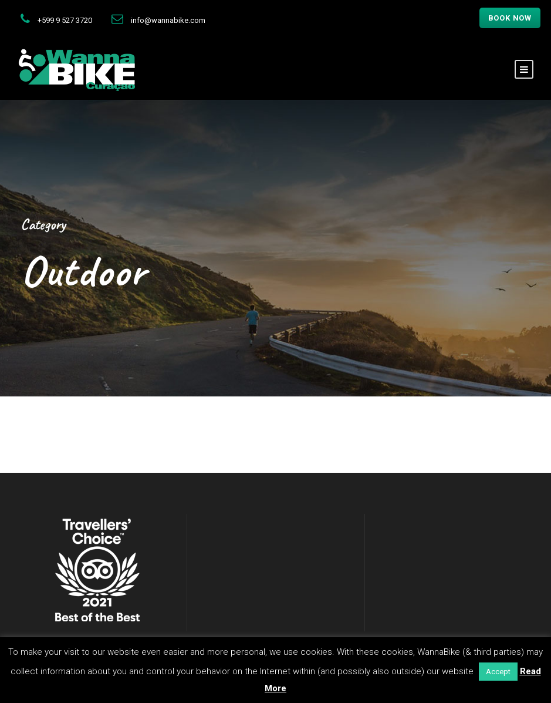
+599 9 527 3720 (65, 20)
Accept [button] (498, 671)
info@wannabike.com (168, 20)
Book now (510, 18)
